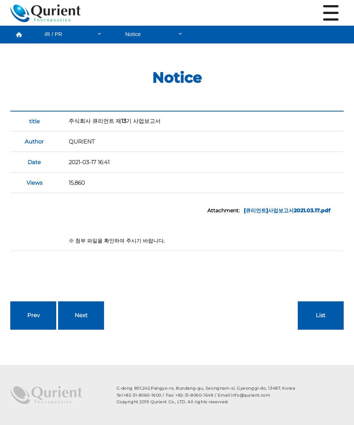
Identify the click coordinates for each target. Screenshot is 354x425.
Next (81, 315)
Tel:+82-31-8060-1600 (139, 395)
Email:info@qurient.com (244, 395)
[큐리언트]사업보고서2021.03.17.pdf (287, 210)
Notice (45, 15)
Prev (33, 315)
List (320, 315)
